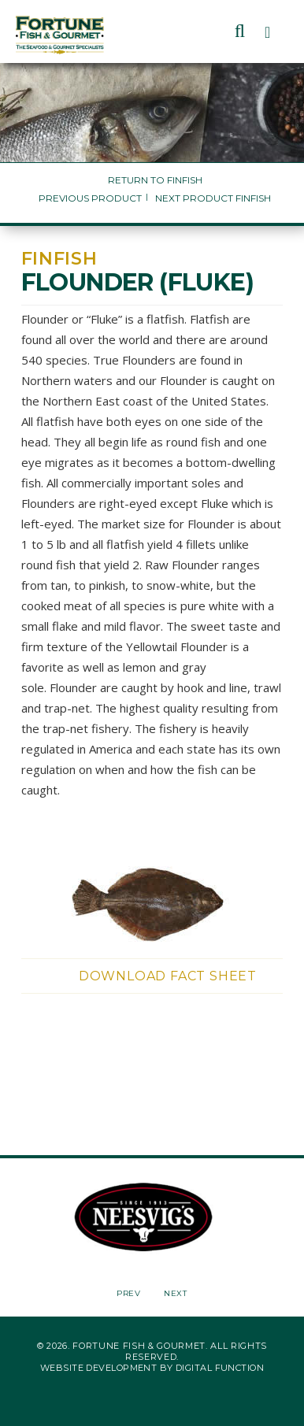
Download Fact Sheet (168, 976)
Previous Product (90, 198)
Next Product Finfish (213, 198)
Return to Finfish (155, 180)
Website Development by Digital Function (152, 1367)
